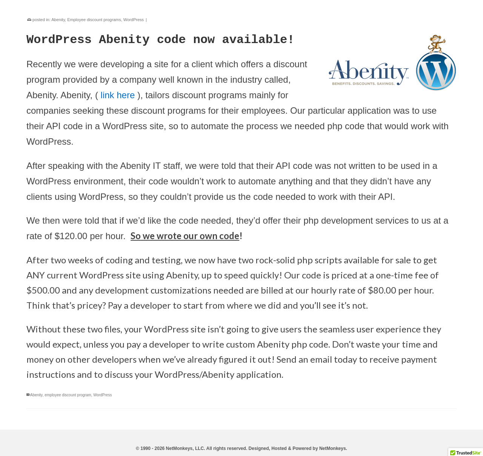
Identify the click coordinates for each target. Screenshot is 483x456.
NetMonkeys (332, 448)
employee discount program (68, 395)
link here (118, 95)
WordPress (133, 19)
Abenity (58, 19)
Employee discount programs (94, 19)
